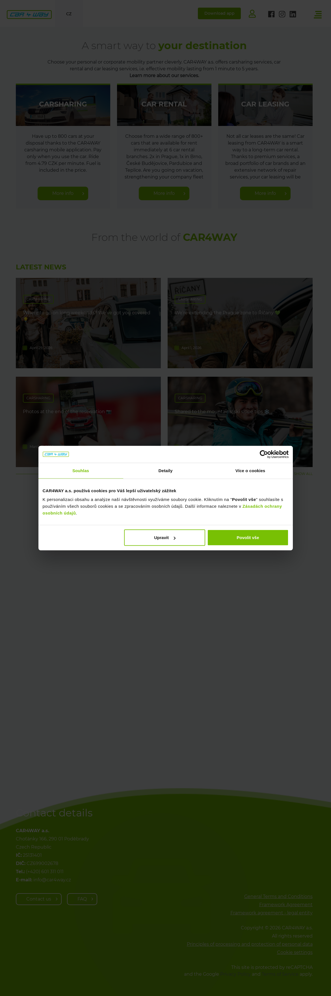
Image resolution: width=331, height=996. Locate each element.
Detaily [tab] (166, 470)
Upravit (165, 537)
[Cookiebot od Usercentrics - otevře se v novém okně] (264, 454)
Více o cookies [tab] (250, 470)
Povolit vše (248, 537)
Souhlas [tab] (80, 470)
